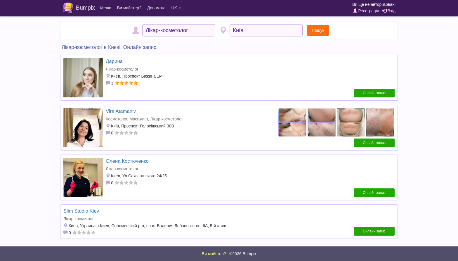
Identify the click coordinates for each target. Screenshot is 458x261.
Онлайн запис (374, 93)
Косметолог (116, 119)
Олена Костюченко (127, 161)
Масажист (138, 119)
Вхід (388, 10)
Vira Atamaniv (121, 111)
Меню (105, 8)
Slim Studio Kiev (81, 211)
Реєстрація (366, 10)
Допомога (156, 8)
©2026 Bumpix (242, 253)
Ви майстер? (129, 8)
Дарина (114, 61)
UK (176, 8)
